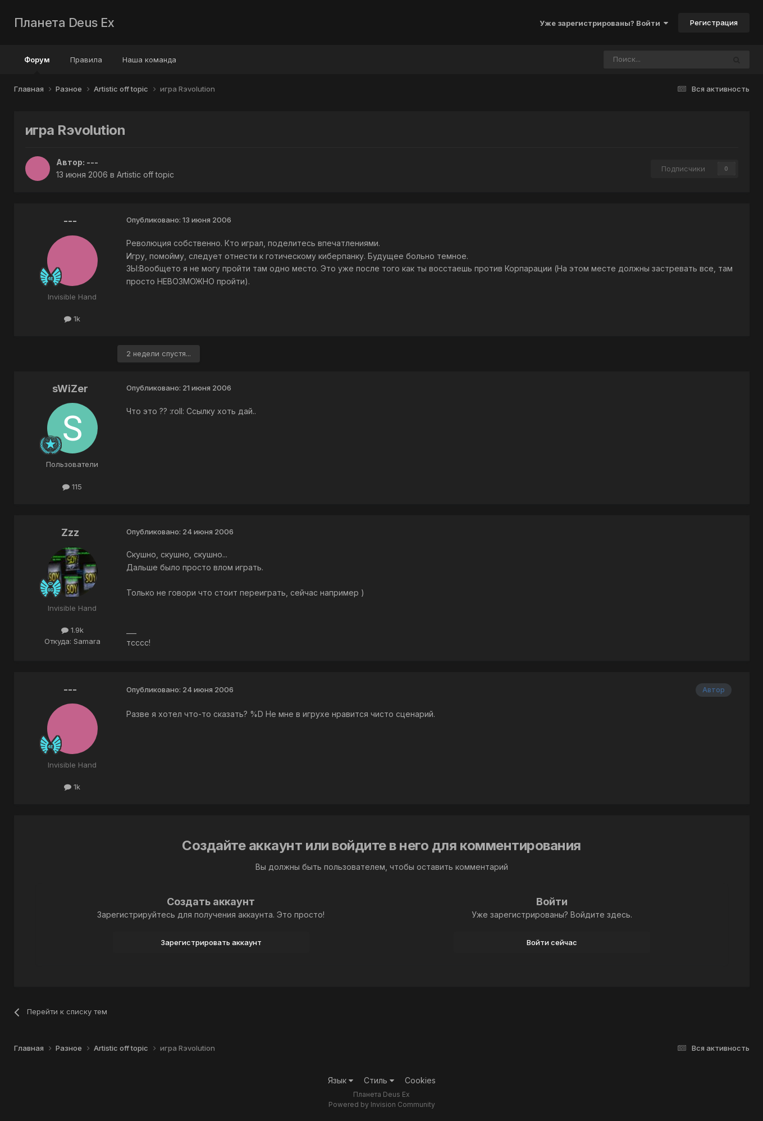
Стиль (379, 1080)
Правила (86, 59)
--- (92, 162)
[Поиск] (633, 59)
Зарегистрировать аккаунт (211, 942)
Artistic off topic (145, 174)
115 (72, 486)
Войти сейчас (552, 942)
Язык (340, 1080)
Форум (37, 64)
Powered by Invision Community (381, 1104)
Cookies (420, 1080)
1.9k (72, 629)
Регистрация (714, 22)
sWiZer (70, 388)
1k (72, 318)
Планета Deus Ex (64, 22)
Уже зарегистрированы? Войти (604, 23)
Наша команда (149, 59)
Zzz (70, 532)
